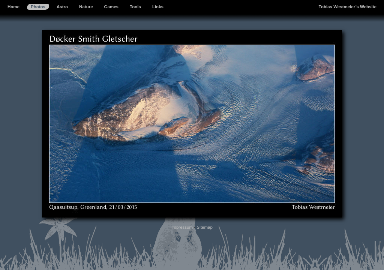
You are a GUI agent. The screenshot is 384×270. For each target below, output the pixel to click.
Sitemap (205, 227)
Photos (38, 6)
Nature (86, 6)
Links (158, 6)
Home (14, 6)
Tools (135, 6)
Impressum (182, 227)
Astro (62, 6)
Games (111, 6)
